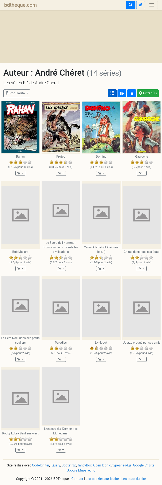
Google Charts (143, 465)
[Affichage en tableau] (131, 93)
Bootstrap (69, 465)
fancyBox (85, 465)
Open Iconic (102, 465)
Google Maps (76, 470)
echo (91, 470)
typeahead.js (121, 465)
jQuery (55, 465)
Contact (77, 479)
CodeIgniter (40, 465)
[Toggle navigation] (152, 5)
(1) (148, 93)
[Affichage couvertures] (112, 93)
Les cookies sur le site (102, 479)
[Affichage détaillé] (121, 93)
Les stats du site (133, 479)
